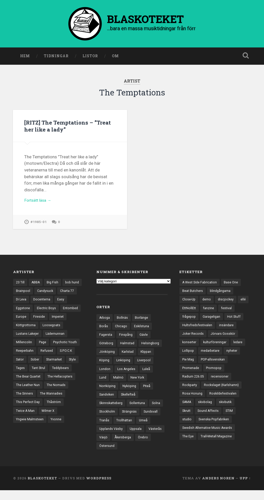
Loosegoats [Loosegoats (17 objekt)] (25, 340)
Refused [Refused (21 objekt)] (22, 366)
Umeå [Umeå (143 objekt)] (144, 428)
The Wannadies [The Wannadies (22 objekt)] (52, 411)
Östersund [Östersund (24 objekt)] (125, 455)
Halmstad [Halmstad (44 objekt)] (128, 348)
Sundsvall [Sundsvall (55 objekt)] (152, 419)
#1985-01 (38, 225)
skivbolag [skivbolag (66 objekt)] (206, 411)
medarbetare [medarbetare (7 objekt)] (211, 357)
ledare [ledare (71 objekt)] (240, 348)
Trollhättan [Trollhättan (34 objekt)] (125, 428)
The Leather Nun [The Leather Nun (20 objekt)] (28, 402)
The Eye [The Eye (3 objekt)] (188, 447)
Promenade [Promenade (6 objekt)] (191, 375)
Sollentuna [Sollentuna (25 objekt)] (139, 410)
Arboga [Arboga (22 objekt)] (105, 321)
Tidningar (56, 57)
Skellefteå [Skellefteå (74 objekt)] (129, 401)
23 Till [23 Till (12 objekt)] (20, 286)
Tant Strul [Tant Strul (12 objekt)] (23, 384)
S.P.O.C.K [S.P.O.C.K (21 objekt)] (42, 366)
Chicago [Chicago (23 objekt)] (121, 330)
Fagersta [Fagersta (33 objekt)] (106, 339)
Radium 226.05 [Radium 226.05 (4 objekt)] (193, 384)
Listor (90, 57)
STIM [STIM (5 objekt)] (232, 420)
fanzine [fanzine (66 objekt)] (221, 313)
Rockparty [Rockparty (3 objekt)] (190, 393)
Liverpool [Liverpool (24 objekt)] (146, 366)
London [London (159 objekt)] (105, 375)
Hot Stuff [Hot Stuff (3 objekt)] (236, 321)
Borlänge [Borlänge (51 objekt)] (143, 321)
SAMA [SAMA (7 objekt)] (187, 411)
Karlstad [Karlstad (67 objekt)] (129, 357)
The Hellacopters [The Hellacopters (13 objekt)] (62, 393)
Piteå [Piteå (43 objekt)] (149, 393)
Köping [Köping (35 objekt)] (104, 366)
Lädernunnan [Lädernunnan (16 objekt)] (26, 348)
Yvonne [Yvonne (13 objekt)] (57, 438)
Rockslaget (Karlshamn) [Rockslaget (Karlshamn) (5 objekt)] (223, 393)
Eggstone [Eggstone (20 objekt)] (37, 313)
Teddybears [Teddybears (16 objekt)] (47, 384)
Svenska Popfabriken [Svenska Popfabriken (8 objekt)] (215, 429)
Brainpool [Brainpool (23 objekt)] (44, 295)
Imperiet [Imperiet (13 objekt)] (22, 331)
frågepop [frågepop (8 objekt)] (189, 321)
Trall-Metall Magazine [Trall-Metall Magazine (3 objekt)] (217, 447)
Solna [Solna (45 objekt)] (158, 410)
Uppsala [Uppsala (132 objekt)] (137, 437)
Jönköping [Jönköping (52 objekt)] (107, 357)
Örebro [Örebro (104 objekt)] (104, 455)
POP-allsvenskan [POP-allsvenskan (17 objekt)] (215, 366)
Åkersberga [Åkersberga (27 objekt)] (145, 446)
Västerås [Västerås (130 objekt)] (106, 446)
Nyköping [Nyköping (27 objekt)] (131, 393)
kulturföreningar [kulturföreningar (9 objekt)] (216, 348)
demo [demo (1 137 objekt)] (207, 304)
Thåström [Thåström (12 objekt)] (55, 420)
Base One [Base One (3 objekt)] (233, 286)
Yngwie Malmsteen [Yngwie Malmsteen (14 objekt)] (30, 438)
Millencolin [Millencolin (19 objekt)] (51, 348)
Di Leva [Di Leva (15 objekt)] (43, 304)
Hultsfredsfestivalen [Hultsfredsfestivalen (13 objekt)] (197, 331)
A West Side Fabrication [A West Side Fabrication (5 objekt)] (200, 286)
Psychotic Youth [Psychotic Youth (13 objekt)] (28, 357)
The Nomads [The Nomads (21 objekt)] (57, 402)
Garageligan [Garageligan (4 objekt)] (213, 321)
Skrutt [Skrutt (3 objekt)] (187, 420)
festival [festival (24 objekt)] (239, 313)
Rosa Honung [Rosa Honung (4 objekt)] (192, 402)
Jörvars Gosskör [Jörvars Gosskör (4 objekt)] (225, 340)
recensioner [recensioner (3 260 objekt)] (221, 384)
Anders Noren (218, 488)
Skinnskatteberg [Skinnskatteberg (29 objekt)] (112, 410)
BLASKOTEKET (42, 488)
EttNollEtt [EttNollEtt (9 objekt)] (201, 313)
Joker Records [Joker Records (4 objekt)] (193, 340)
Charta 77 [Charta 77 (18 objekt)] (23, 304)
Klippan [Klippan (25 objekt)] (148, 357)
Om (115, 57)
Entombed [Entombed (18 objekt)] (24, 321)
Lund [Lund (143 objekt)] (103, 384)
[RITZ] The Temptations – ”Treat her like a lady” (61, 127)
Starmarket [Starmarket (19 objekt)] (41, 375)
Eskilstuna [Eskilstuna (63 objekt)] (142, 330)
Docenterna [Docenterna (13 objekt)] (65, 304)
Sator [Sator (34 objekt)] (60, 366)
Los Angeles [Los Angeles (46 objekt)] (127, 375)
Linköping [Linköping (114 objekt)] (124, 366)
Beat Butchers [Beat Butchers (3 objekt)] (193, 295)
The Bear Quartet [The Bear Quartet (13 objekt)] (29, 393)
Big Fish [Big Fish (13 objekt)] (54, 286)
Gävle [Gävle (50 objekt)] (145, 339)
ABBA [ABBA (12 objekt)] (36, 286)
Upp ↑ (245, 488)
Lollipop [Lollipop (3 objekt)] (188, 357)
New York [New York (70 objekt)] (138, 384)
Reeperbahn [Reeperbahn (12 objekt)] (57, 357)
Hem (25, 57)
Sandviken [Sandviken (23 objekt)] (107, 401)
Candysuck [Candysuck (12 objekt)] (67, 295)
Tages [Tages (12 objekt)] (75, 375)
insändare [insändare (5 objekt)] (227, 331)
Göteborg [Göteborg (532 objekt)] (106, 348)
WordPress (98, 488)
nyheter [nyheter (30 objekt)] (234, 357)
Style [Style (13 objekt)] (60, 375)
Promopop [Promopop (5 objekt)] (215, 375)
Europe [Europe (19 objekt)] (44, 321)
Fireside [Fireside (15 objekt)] (62, 321)
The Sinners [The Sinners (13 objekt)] (25, 411)
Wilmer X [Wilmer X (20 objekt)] (49, 429)
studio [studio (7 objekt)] (187, 429)
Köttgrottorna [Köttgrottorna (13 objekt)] (46, 331)
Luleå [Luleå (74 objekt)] (148, 375)
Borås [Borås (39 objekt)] (103, 330)
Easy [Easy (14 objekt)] (19, 313)
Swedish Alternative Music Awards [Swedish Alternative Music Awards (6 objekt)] (208, 438)
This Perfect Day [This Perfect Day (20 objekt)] (28, 420)
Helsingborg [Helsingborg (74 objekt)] (152, 348)
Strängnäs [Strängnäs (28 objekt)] (130, 419)
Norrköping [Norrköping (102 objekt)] (108, 393)
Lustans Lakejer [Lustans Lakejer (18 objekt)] (53, 340)
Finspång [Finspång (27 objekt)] (127, 339)
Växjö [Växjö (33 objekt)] (124, 446)
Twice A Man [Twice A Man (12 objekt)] (25, 429)
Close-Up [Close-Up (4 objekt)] (189, 304)
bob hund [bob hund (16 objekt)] (23, 295)
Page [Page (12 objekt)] (69, 348)
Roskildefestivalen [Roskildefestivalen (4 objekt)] (224, 402)
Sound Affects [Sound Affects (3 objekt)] (210, 420)
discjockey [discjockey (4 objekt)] (227, 304)
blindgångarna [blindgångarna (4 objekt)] (222, 295)
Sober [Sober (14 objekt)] (20, 375)
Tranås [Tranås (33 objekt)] (104, 428)
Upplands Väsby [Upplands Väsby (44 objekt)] (111, 437)
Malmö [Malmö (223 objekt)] (119, 384)
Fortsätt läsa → (39, 203)
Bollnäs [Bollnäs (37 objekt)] (123, 321)
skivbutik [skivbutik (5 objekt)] (228, 411)
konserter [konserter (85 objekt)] (189, 348)
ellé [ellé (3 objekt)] (184, 313)
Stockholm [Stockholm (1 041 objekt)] (107, 419)
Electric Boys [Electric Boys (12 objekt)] (61, 313)
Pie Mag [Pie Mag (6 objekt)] (188, 366)
